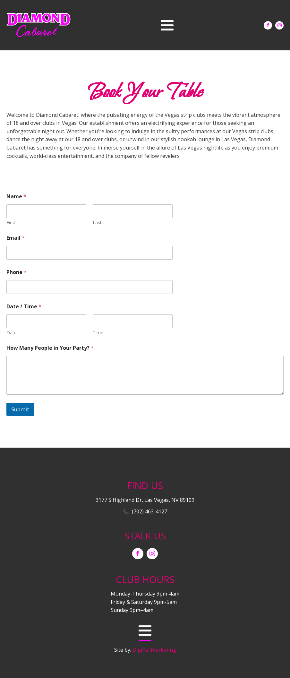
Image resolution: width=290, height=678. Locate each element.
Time (98, 332)
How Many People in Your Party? (50, 348)
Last (97, 222)
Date (11, 332)
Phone (16, 272)
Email (15, 238)
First (10, 222)
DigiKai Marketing (154, 649)
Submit (20, 409)
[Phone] (89, 287)
